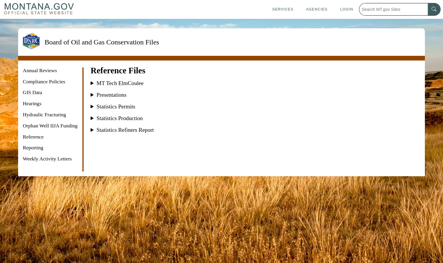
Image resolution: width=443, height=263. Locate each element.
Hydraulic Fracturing (44, 114)
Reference (33, 137)
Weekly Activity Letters (47, 159)
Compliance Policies (44, 81)
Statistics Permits (115, 107)
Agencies (317, 9)
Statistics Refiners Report (125, 130)
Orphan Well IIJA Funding (50, 126)
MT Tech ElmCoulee (119, 83)
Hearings (32, 103)
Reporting (33, 147)
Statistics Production (119, 118)
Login (346, 9)
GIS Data (32, 92)
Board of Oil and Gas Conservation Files (101, 42)
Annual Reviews (40, 70)
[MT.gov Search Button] (434, 9)
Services (282, 9)
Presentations (111, 95)
